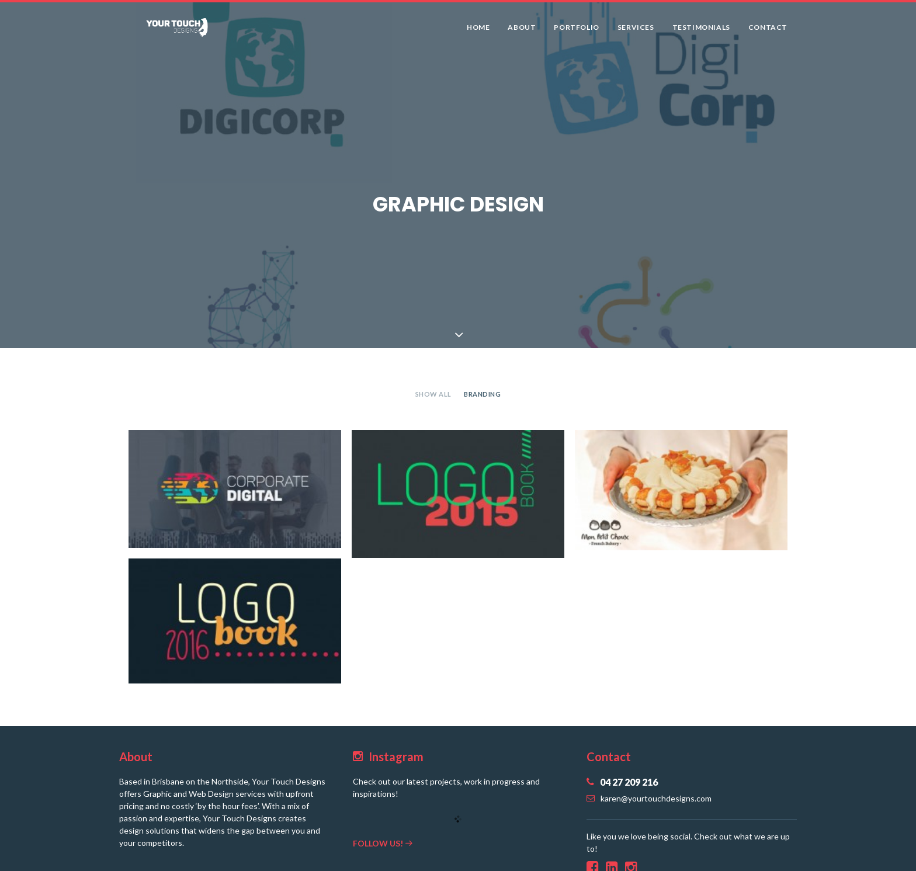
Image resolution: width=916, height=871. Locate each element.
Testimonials (701, 31)
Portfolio (576, 31)
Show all (433, 387)
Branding (482, 387)
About (522, 31)
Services (635, 31)
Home (478, 31)
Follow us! (383, 836)
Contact (767, 31)
